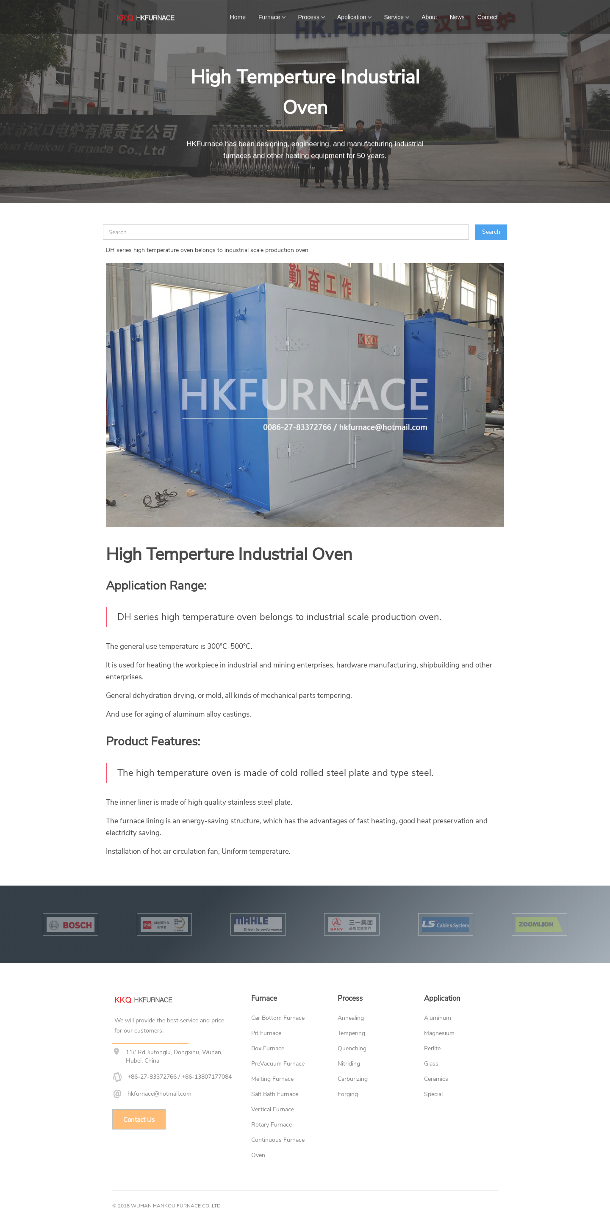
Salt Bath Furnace (274, 1094)
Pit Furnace (266, 1033)
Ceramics (436, 1079)
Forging (348, 1094)
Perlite (432, 1048)
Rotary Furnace (271, 1125)
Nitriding (349, 1064)
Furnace (269, 16)
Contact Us (139, 1120)
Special (433, 1094)
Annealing (351, 1018)
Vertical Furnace (272, 1109)
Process (308, 16)
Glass (431, 1064)
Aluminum (437, 1018)
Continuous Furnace (278, 1140)
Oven (258, 1155)
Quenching (352, 1048)
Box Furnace (267, 1048)
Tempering (351, 1033)
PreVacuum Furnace (278, 1064)
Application (351, 16)
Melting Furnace (272, 1079)
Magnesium (439, 1033)
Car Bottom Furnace (278, 1018)
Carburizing (353, 1079)
